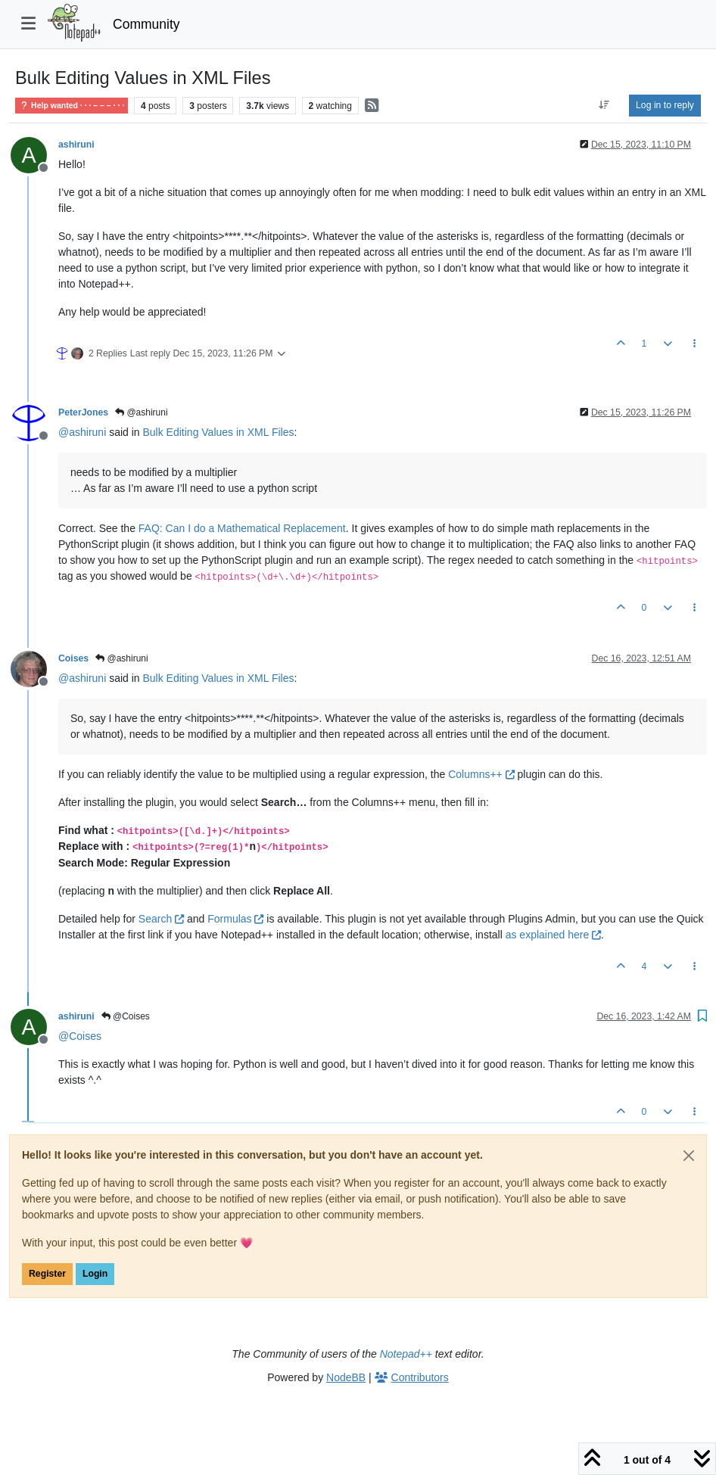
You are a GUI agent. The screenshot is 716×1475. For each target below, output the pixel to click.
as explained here (553, 935)
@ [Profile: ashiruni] (82, 432)
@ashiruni (141, 412)
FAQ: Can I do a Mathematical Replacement (242, 528)
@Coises (125, 1016)
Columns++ (481, 774)
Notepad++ (406, 1354)
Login (94, 1273)
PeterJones (83, 412)
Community (146, 24)
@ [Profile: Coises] (79, 1036)
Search (161, 919)
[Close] (688, 1155)
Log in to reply (665, 105)
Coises (73, 658)
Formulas (235, 919)
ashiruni (76, 144)
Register (47, 1273)
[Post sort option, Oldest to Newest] (604, 105)
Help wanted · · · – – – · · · (71, 105)
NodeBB (346, 1377)
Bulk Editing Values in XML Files (218, 432)
